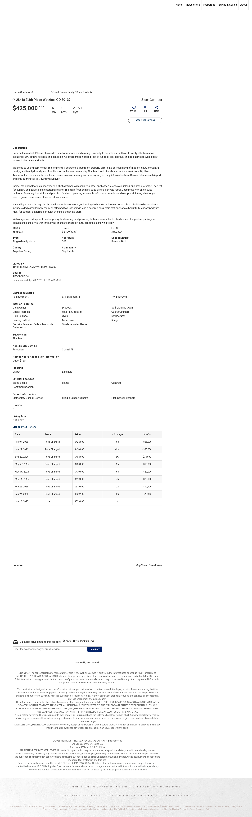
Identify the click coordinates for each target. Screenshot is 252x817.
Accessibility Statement (133, 787)
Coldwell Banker (70, 795)
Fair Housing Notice (166, 787)
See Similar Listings (145, 120)
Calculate (95, 649)
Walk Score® (93, 662)
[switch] (134, 110)
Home (179, 4)
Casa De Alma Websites (177, 795)
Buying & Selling (228, 4)
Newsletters (193, 4)
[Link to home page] (4, 5)
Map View (141, 565)
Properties (209, 4)
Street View (155, 565)
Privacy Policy (103, 787)
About (243, 4)
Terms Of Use (81, 787)
